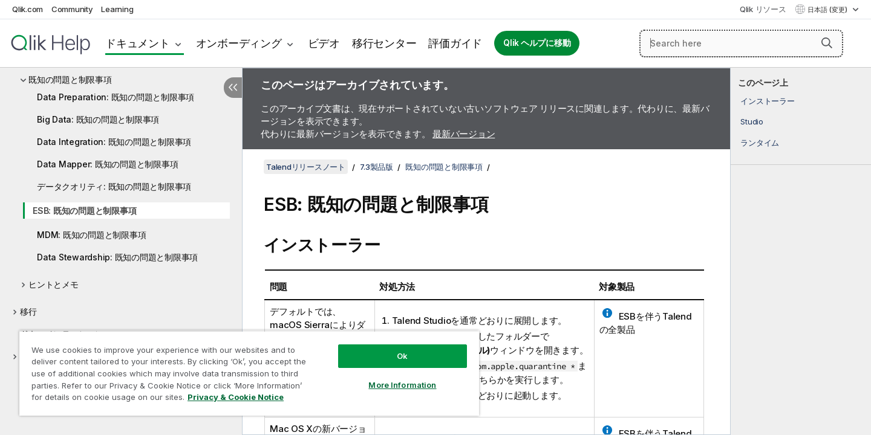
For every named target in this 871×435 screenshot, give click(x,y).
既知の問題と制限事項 (70, 79)
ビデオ (324, 43)
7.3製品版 (376, 167)
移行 (28, 311)
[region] (249, 373)
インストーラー (767, 101)
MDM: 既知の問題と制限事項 (91, 235)
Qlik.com (27, 9)
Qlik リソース (763, 9)
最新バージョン (463, 134)
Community (72, 9)
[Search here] (741, 43)
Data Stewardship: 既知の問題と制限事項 (117, 257)
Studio (751, 121)
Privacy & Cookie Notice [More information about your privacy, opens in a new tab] (236, 397)
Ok (402, 356)
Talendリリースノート (305, 167)
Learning (117, 9)
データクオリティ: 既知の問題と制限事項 (114, 186)
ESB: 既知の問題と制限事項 (84, 210)
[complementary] (801, 251)
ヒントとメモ (53, 284)
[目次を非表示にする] (233, 87)
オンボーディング (239, 43)
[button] (827, 43)
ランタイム (759, 142)
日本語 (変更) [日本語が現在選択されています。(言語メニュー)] (828, 9)
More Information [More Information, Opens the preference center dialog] (402, 385)
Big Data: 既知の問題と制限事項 (98, 119)
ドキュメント (137, 43)
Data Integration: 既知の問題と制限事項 (114, 142)
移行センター (384, 43)
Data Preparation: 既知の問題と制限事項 (115, 97)
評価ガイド (455, 43)
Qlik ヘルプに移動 (536, 43)
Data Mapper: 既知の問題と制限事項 (107, 164)
